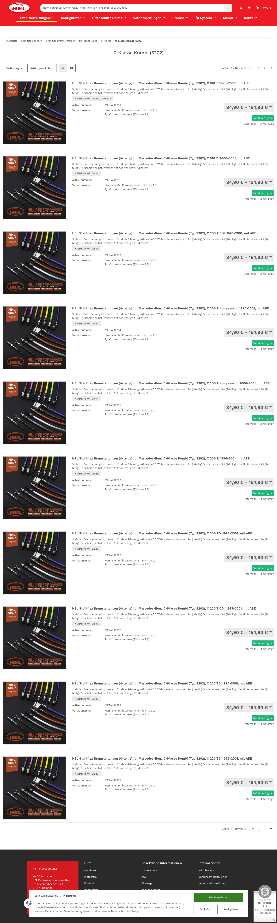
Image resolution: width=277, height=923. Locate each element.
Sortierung (12, 68)
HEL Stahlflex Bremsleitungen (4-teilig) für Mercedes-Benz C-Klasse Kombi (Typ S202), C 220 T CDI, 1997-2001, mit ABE (164, 608)
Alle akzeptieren (218, 897)
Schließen (205, 909)
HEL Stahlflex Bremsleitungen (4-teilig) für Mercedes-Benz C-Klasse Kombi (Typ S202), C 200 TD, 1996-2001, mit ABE (162, 533)
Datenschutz (149, 870)
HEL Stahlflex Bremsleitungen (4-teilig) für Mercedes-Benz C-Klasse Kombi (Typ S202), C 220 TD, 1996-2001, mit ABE (162, 758)
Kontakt (250, 18)
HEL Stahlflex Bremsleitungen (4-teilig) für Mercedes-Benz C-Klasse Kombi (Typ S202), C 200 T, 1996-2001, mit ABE (161, 458)
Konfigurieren (231, 909)
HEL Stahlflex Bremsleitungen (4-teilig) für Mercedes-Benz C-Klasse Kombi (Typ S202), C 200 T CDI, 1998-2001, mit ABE (164, 233)
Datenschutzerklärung (125, 911)
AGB (144, 876)
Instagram (90, 876)
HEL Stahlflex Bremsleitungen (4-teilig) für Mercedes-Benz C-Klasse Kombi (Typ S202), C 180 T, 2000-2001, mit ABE (161, 158)
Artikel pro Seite (40, 68)
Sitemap (146, 883)
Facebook (90, 870)
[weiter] (270, 68)
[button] (241, 7)
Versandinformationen (212, 883)
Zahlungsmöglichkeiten (213, 876)
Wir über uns (207, 870)
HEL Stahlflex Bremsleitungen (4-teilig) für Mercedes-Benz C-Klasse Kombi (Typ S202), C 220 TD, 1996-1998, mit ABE (162, 683)
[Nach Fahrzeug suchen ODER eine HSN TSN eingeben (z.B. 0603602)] (132, 8)
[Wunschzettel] (249, 7)
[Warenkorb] (263, 7)
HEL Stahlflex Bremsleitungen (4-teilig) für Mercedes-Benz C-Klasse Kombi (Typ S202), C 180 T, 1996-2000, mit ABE (161, 83)
